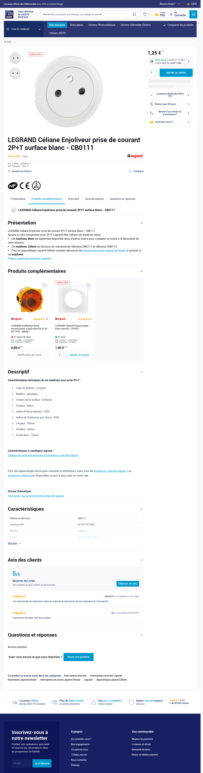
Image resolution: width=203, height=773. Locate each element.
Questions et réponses (122, 198)
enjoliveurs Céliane (19, 473)
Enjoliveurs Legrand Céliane (22, 675)
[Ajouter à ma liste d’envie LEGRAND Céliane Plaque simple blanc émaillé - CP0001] (88, 285)
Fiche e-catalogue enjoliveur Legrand (29, 258)
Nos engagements (80, 740)
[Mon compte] (177, 14)
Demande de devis (141, 745)
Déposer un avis (127, 581)
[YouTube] (29, 771)
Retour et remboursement (145, 750)
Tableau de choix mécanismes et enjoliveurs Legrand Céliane (43, 452)
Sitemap (75, 761)
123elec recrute (79, 750)
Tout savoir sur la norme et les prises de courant (36, 493)
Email (17, 759)
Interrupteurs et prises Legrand (106, 671)
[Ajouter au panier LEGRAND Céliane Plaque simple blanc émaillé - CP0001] (79, 355)
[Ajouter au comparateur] (136, 171)
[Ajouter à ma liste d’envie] (20, 171)
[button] (17, 156)
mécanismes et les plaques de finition (104, 250)
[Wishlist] (146, 14)
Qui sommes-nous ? (81, 734)
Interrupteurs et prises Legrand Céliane (60, 675)
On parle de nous (79, 745)
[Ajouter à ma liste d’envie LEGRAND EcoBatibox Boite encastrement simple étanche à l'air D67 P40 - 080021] (44, 285)
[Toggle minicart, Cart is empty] (193, 14)
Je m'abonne (42, 759)
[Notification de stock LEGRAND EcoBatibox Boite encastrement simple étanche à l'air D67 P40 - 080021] (29, 355)
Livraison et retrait (141, 740)
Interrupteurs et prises (75, 671)
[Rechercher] (134, 14)
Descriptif (73, 198)
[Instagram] (22, 771)
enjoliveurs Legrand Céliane (110, 468)
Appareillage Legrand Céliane (112, 675)
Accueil (7, 42)
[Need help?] (170, 4)
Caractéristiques (94, 198)
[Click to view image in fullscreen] (67, 91)
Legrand (88, 675)
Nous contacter (79, 755)
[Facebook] (14, 771)
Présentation (18, 198)
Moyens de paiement (142, 734)
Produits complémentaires (46, 198)
